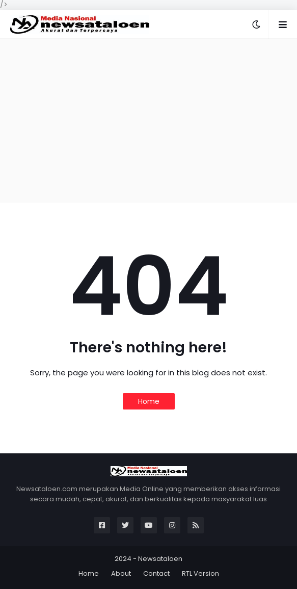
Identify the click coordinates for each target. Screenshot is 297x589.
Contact (156, 573)
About (121, 573)
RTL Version (200, 573)
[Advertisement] (148, 120)
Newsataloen (160, 559)
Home (148, 401)
